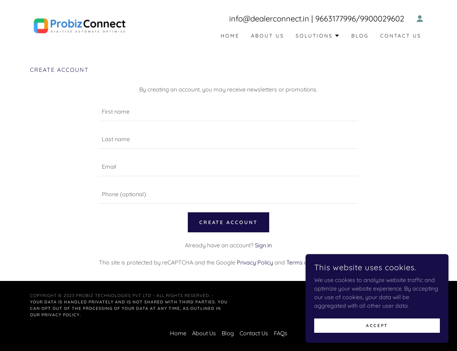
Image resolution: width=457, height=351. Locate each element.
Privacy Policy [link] (255, 262)
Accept (377, 325)
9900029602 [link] (382, 19)
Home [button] (178, 333)
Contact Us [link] (400, 36)
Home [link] (230, 36)
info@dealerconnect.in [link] (269, 19)
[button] (420, 18)
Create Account (228, 222)
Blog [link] (360, 36)
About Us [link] (267, 36)
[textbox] (228, 111)
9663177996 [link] (335, 19)
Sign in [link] (263, 245)
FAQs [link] (280, 333)
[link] (79, 25)
